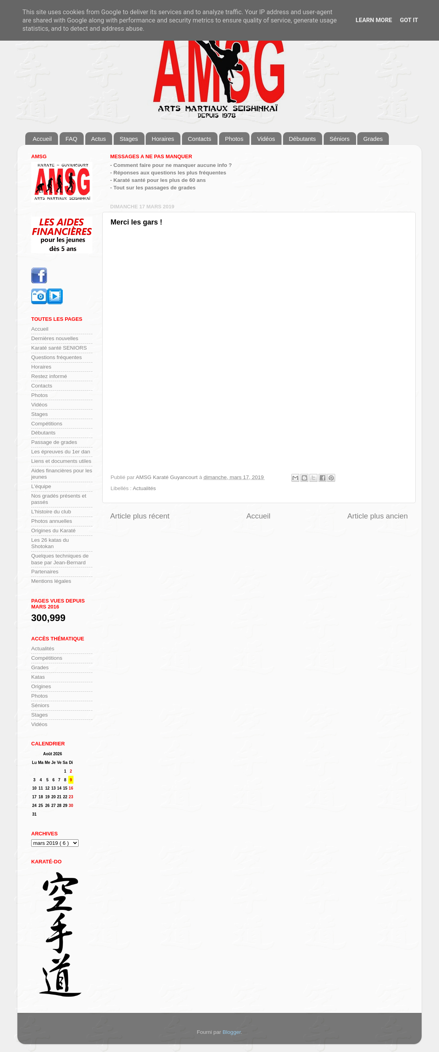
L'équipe (41, 486)
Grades (373, 138)
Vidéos (266, 138)
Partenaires (44, 572)
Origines (41, 686)
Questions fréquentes (56, 357)
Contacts (199, 138)
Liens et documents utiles (61, 461)
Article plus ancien (377, 516)
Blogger (232, 1032)
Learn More (374, 20)
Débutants (302, 138)
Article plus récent (139, 516)
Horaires (163, 138)
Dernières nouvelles (54, 338)
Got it (409, 20)
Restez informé (49, 376)
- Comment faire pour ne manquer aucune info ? (171, 165)
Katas (38, 677)
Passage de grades (54, 442)
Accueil (42, 138)
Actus (98, 138)
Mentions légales (51, 581)
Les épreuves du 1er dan (60, 452)
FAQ (71, 138)
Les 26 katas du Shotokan (50, 543)
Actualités (144, 488)
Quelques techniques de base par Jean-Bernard (60, 559)
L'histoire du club (51, 512)
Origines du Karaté (53, 530)
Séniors (340, 138)
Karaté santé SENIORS (59, 348)
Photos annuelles (51, 521)
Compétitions (46, 424)
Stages (129, 138)
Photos (234, 138)
